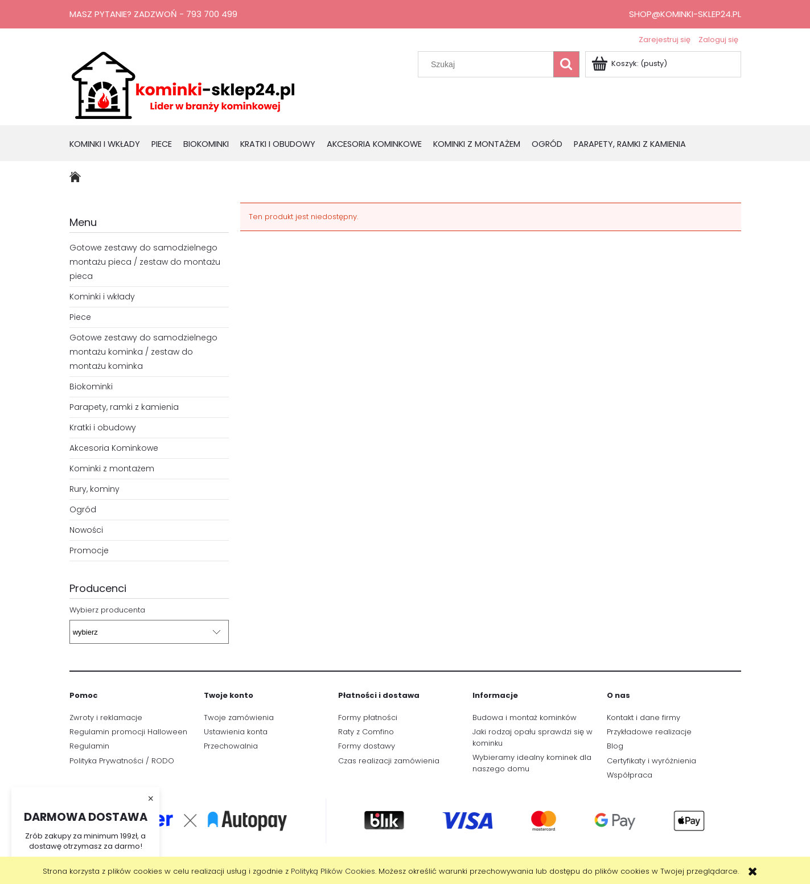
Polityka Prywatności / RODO (121, 760)
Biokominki (91, 386)
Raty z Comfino (366, 731)
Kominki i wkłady (102, 296)
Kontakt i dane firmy (643, 717)
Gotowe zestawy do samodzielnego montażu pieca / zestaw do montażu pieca (144, 262)
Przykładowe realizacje (649, 731)
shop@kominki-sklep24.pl (685, 14)
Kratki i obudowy (102, 427)
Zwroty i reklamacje (105, 717)
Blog (615, 746)
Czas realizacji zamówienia (388, 760)
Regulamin (89, 746)
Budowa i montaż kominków (524, 717)
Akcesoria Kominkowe (113, 448)
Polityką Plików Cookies (333, 871)
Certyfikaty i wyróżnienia (651, 760)
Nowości (86, 530)
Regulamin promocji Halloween (128, 731)
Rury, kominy (94, 489)
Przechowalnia (231, 746)
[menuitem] (110, 145)
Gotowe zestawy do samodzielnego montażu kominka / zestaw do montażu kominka (143, 352)
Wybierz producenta (107, 610)
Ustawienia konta (236, 731)
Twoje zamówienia (239, 717)
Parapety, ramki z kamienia (124, 407)
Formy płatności (367, 717)
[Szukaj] (566, 64)
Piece (80, 317)
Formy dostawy (366, 746)
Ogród (82, 509)
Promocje (89, 550)
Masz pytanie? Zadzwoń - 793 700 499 (153, 14)
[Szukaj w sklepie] (487, 64)
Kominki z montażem (111, 468)
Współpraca (629, 775)
